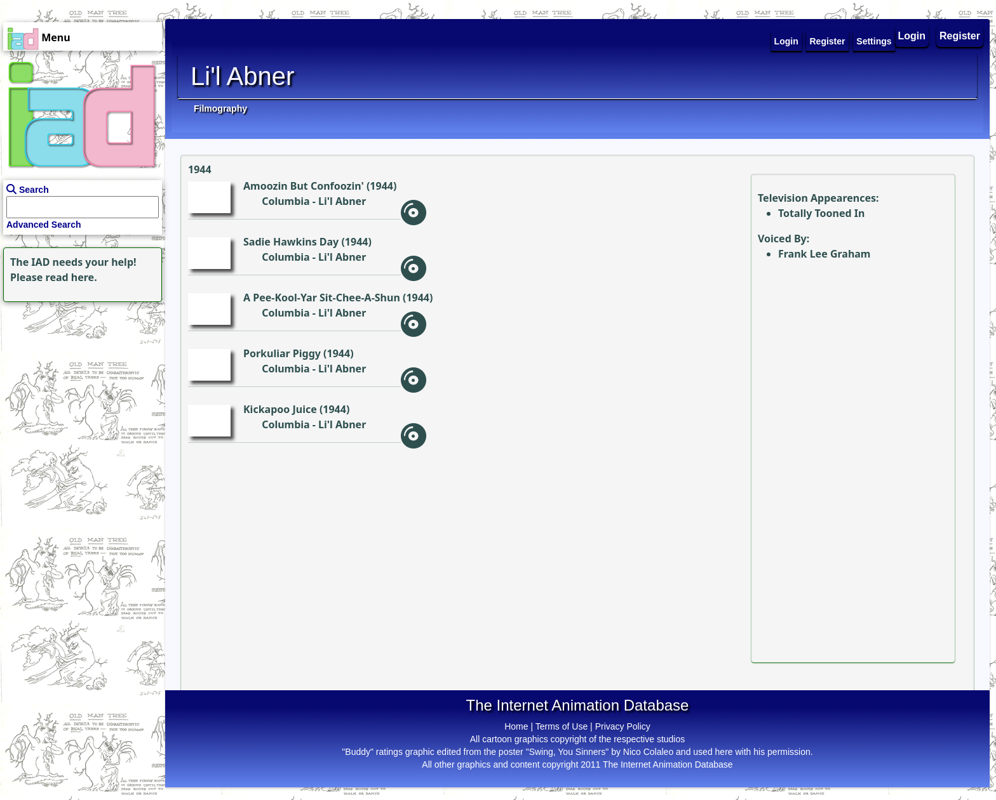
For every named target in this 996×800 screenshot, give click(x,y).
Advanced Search (43, 225)
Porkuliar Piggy (282, 353)
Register (959, 35)
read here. (71, 277)
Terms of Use (561, 726)
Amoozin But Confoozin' (303, 186)
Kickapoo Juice (280, 409)
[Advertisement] (79, 384)
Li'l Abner (342, 201)
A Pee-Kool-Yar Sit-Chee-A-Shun (321, 298)
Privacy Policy (622, 726)
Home (516, 726)
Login (912, 35)
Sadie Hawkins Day (291, 242)
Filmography (220, 108)
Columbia (286, 201)
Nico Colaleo (648, 752)
